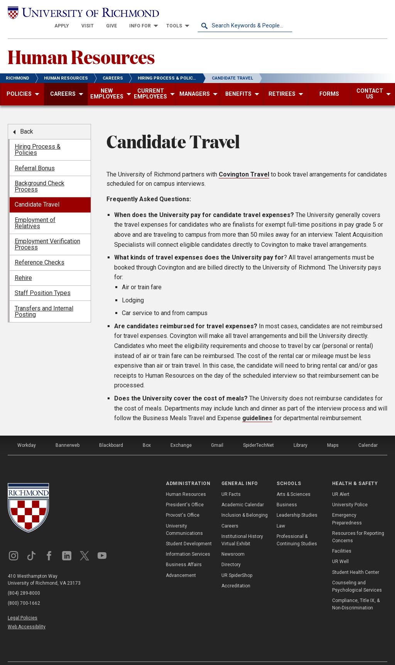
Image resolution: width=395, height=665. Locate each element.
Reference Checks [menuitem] (39, 249)
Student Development (189, 530)
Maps (333, 431)
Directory (231, 551)
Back (26, 118)
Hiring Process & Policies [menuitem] (38, 136)
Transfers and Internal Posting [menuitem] (44, 298)
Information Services (188, 541)
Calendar (368, 431)
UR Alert (340, 481)
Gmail (217, 431)
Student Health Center (355, 559)
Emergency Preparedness (347, 505)
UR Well (340, 548)
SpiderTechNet (258, 431)
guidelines (257, 405)
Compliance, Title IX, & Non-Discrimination (356, 591)
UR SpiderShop (236, 562)
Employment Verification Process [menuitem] (47, 231)
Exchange (181, 431)
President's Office (185, 491)
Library (300, 431)
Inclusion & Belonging (244, 502)
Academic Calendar (242, 491)
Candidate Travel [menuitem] (37, 191)
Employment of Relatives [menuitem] (35, 209)
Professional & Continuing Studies (297, 526)
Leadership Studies (297, 502)
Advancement (181, 562)
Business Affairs (184, 551)
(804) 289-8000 (24, 579)
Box (147, 431)
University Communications (184, 516)
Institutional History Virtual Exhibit (242, 526)
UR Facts (231, 481)
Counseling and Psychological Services (357, 573)
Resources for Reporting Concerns (358, 523)
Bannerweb (67, 431)
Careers (229, 512)
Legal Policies (22, 604)
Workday (26, 431)
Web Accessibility (27, 613)
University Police (350, 491)
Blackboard (111, 431)
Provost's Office (182, 502)
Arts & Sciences (294, 481)
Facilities (341, 538)
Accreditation (235, 572)
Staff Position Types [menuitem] (43, 279)
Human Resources (81, 43)
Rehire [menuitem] (23, 264)
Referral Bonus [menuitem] (35, 154)
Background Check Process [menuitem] (39, 173)
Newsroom (233, 541)
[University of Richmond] (55, 12)
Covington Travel (244, 161)
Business (287, 491)
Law (281, 512)
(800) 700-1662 (24, 589)
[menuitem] (156, 12)
